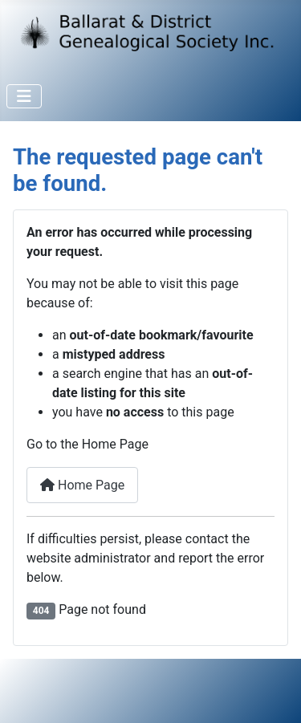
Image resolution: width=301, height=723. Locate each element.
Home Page (82, 485)
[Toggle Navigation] (24, 96)
